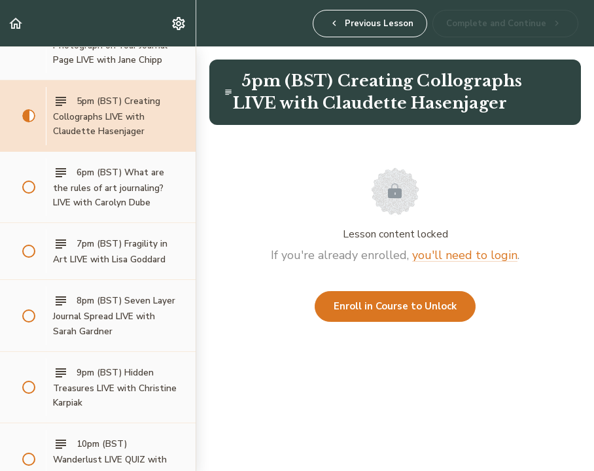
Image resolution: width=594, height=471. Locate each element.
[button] (16, 23)
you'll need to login (464, 255)
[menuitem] (179, 23)
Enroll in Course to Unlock (395, 306)
